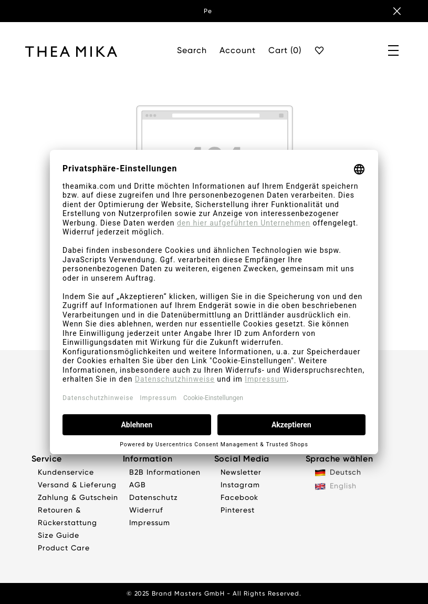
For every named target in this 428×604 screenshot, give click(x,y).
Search (192, 50)
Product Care (64, 548)
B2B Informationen (165, 472)
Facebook (239, 497)
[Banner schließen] (397, 11)
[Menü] (394, 51)
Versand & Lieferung (77, 484)
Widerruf (146, 510)
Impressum (149, 522)
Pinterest (238, 510)
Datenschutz (153, 497)
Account (238, 50)
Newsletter (241, 472)
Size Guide (58, 535)
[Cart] (284, 51)
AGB (137, 484)
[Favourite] (320, 51)
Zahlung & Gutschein (78, 497)
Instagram (240, 484)
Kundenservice (66, 472)
